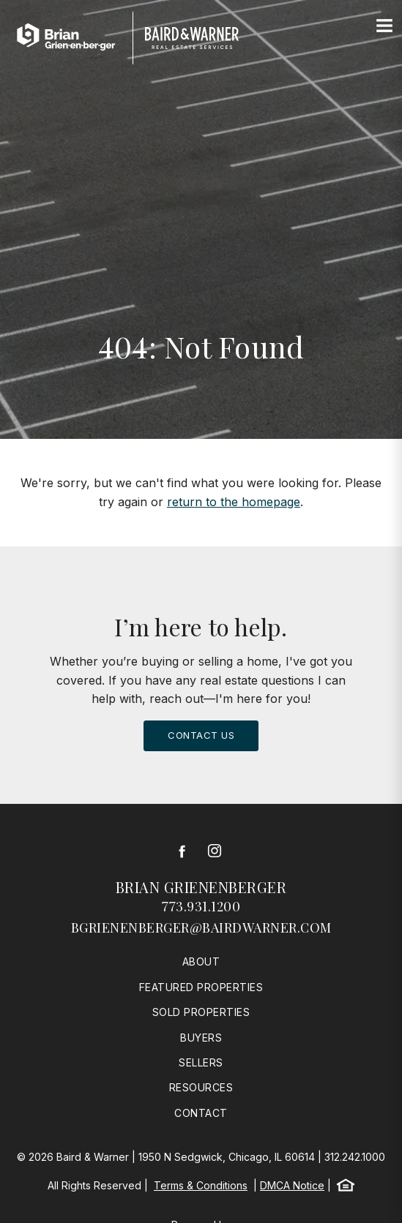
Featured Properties (201, 987)
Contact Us (201, 735)
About (201, 961)
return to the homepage (233, 501)
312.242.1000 (354, 1157)
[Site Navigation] (384, 26)
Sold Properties (201, 1012)
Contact (201, 1113)
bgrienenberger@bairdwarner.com (201, 927)
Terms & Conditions (200, 1185)
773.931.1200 (201, 906)
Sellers (201, 1062)
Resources (201, 1087)
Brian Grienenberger (201, 887)
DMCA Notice (292, 1185)
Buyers (201, 1037)
